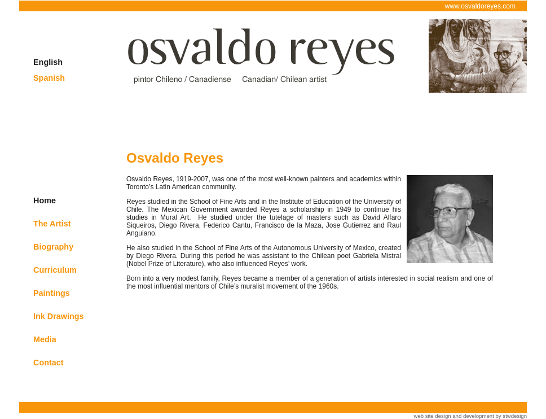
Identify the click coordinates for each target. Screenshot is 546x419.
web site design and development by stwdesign (470, 416)
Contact (48, 362)
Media (44, 339)
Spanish (49, 77)
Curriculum (55, 269)
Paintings (51, 293)
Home (44, 200)
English (48, 62)
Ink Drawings (58, 316)
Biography (53, 246)
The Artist (52, 223)
